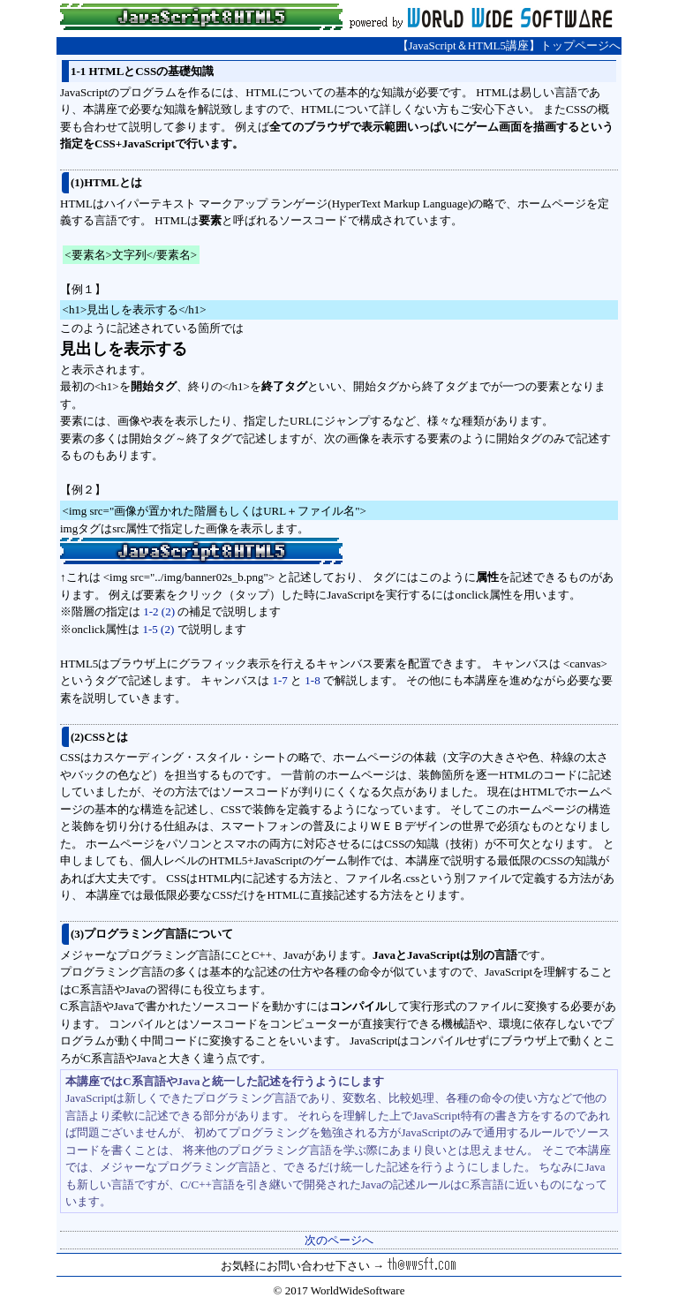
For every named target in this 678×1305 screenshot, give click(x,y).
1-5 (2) (159, 629)
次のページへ (339, 1240)
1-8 (312, 680)
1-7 (280, 680)
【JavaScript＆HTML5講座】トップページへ (509, 45)
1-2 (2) (159, 611)
